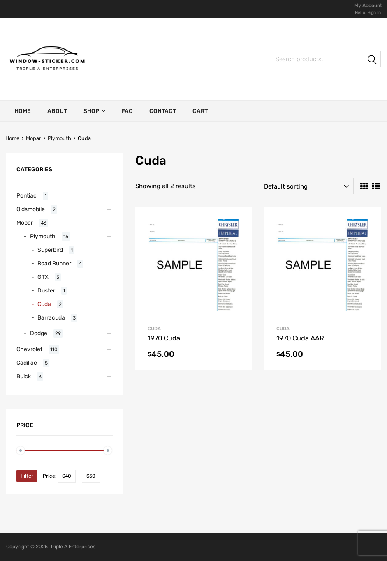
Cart (200, 111)
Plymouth (59, 138)
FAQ (127, 111)
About (57, 111)
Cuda (44, 304)
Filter (27, 476)
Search (280, 60)
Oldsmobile (30, 209)
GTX (43, 277)
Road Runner (54, 263)
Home (22, 111)
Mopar (33, 138)
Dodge (38, 333)
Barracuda (51, 317)
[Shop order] (306, 186)
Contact (162, 111)
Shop (94, 111)
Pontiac (26, 195)
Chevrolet (29, 349)
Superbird (50, 249)
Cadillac (26, 362)
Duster (46, 290)
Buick (23, 376)
